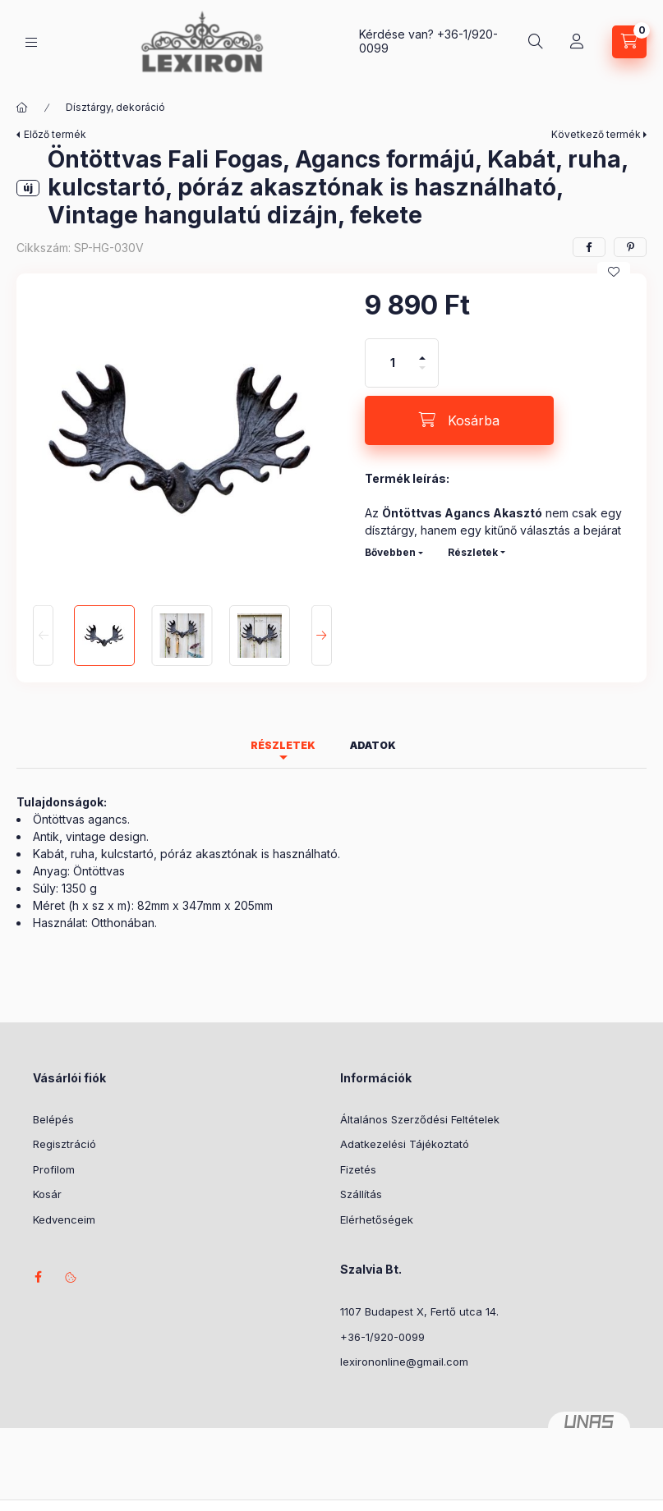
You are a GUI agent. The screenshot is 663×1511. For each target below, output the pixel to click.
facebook (37, 1277)
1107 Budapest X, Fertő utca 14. (419, 1311)
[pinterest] (630, 247)
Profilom (54, 1169)
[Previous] (43, 635)
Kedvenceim (64, 1219)
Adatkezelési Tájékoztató (404, 1143)
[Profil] (576, 41)
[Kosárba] (459, 420)
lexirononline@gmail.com (404, 1361)
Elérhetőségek (376, 1219)
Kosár (47, 1194)
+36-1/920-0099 (382, 1336)
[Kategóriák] (31, 42)
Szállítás (361, 1194)
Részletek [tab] (283, 745)
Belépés (53, 1119)
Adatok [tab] (373, 745)
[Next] (321, 635)
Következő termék (596, 134)
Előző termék (55, 134)
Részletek (473, 552)
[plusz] (422, 351)
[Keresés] (535, 41)
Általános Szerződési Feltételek (420, 1119)
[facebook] (589, 247)
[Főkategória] (22, 107)
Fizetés (358, 1169)
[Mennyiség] (393, 363)
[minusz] (422, 375)
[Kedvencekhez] (613, 272)
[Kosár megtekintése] (629, 41)
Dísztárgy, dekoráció (115, 107)
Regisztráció (64, 1143)
